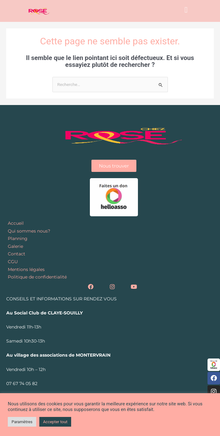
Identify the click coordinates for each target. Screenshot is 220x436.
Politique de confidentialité (37, 276)
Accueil (16, 223)
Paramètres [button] (22, 421)
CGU (13, 261)
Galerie (15, 246)
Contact (16, 253)
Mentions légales (26, 269)
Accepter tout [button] (55, 421)
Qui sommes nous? (29, 230)
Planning (17, 238)
